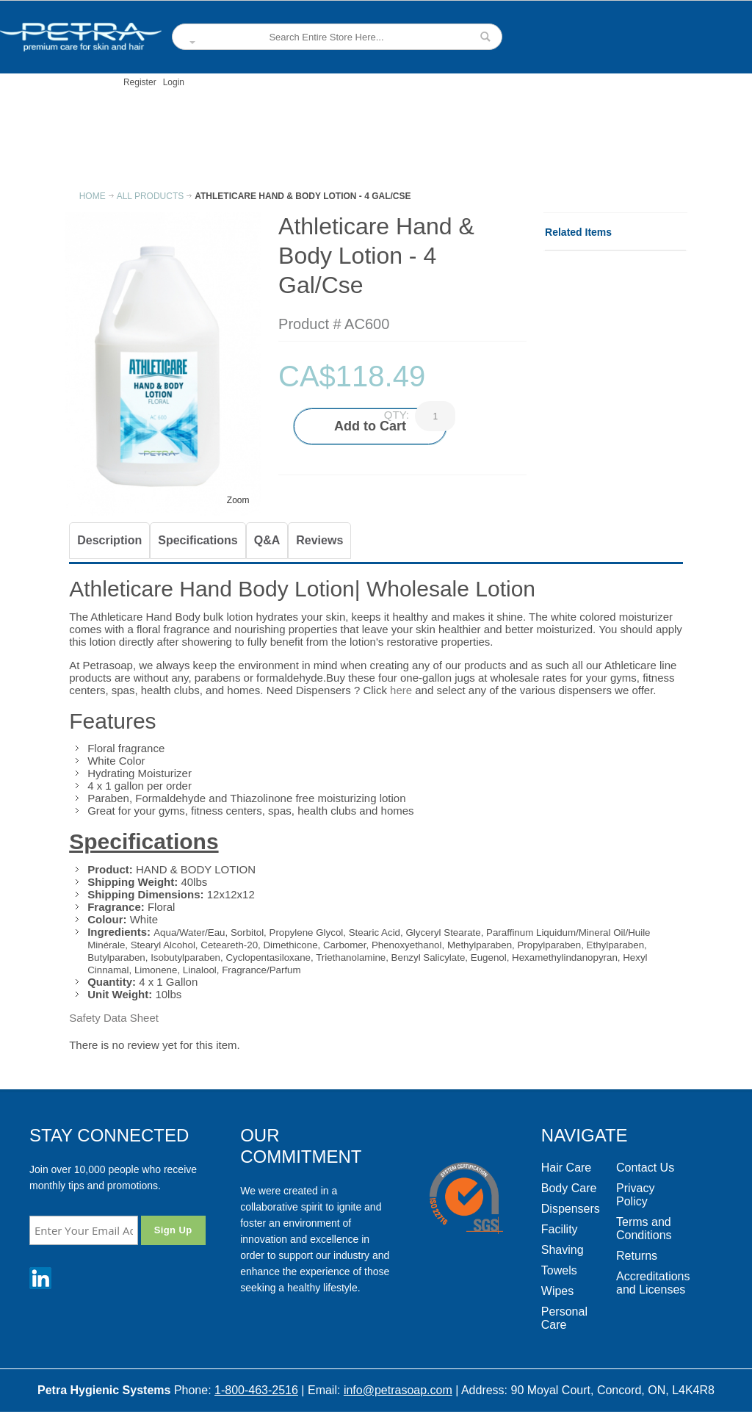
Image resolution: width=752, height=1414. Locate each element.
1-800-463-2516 (256, 1390)
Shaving (562, 1250)
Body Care (569, 1188)
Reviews (319, 540)
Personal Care (564, 1318)
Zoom (238, 500)
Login (173, 82)
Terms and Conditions (644, 1228)
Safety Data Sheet (114, 1017)
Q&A (267, 540)
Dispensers (570, 1208)
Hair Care (566, 1167)
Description (109, 540)
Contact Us (645, 1167)
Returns (636, 1255)
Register (139, 82)
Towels (559, 1270)
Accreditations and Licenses (653, 1283)
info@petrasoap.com (398, 1390)
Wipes (557, 1291)
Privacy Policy (635, 1195)
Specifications (197, 540)
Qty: (396, 414)
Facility (559, 1229)
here (401, 690)
